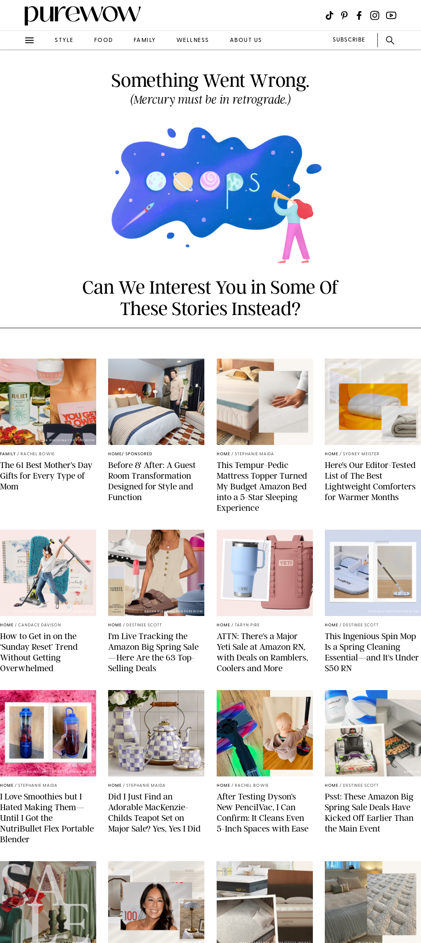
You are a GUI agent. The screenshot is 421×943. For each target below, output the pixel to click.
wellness (192, 40)
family (145, 40)
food (103, 40)
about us (246, 40)
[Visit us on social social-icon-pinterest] (344, 15)
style (64, 40)
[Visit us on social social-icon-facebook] (359, 15)
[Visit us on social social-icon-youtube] (391, 15)
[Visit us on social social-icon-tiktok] (329, 15)
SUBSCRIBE (349, 40)
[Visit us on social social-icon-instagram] (375, 15)
